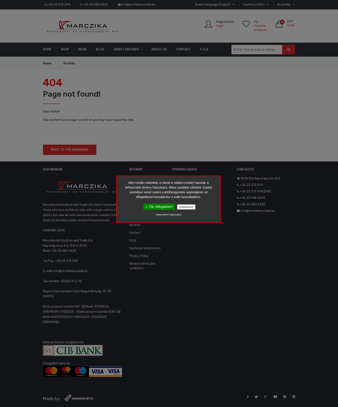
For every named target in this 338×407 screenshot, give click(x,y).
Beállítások (186, 207)
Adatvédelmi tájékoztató (168, 214)
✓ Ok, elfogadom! (159, 207)
